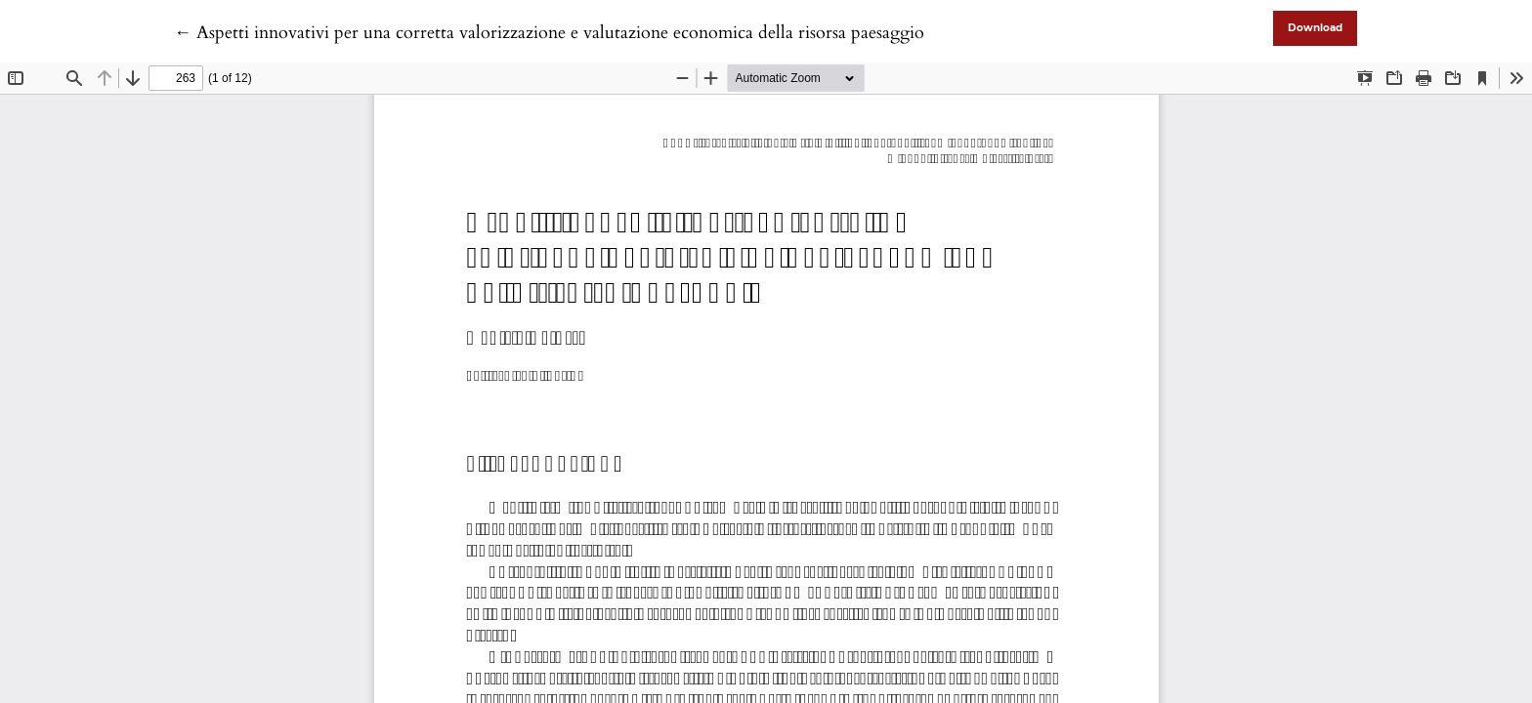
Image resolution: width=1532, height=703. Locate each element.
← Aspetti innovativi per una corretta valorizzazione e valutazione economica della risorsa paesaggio (549, 33)
